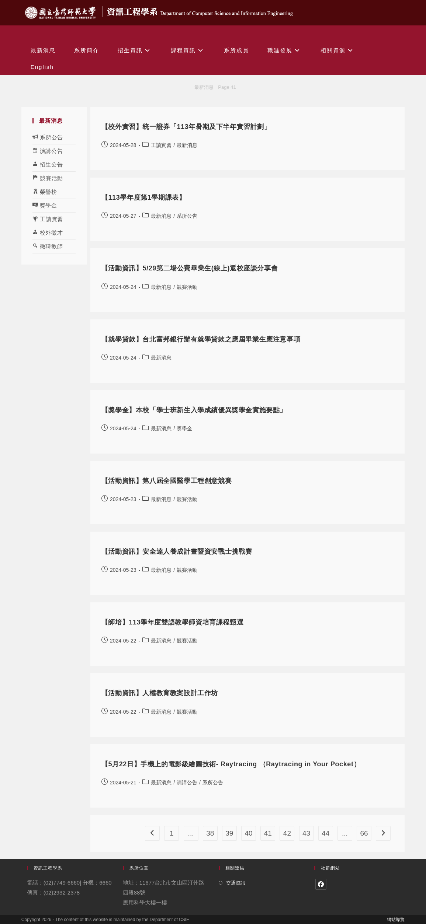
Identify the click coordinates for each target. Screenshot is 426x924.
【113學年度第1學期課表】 (143, 197)
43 (306, 833)
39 (229, 833)
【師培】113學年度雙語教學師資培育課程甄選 (172, 622)
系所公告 (187, 216)
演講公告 (187, 782)
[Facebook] (320, 884)
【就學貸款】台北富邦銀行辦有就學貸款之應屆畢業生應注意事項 (200, 339)
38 (210, 833)
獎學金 (184, 428)
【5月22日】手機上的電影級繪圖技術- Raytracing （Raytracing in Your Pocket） (230, 764)
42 (287, 833)
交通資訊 (235, 883)
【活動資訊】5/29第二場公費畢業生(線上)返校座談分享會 (189, 268)
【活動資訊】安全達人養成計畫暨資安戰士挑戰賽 (176, 551)
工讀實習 (161, 145)
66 (364, 833)
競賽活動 (187, 287)
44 (325, 833)
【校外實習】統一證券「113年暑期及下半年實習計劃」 (186, 126)
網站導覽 (396, 919)
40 (248, 833)
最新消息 (187, 145)
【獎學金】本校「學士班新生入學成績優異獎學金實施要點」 (194, 410)
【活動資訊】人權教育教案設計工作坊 (159, 693)
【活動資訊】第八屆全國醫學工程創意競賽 (166, 480)
